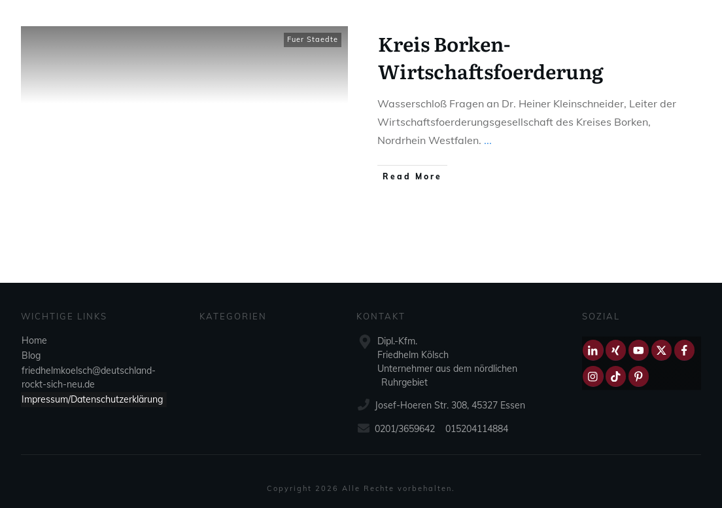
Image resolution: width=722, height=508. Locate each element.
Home (34, 340)
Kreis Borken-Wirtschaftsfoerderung (491, 57)
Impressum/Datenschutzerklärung (92, 399)
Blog (31, 355)
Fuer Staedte (312, 39)
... (488, 140)
